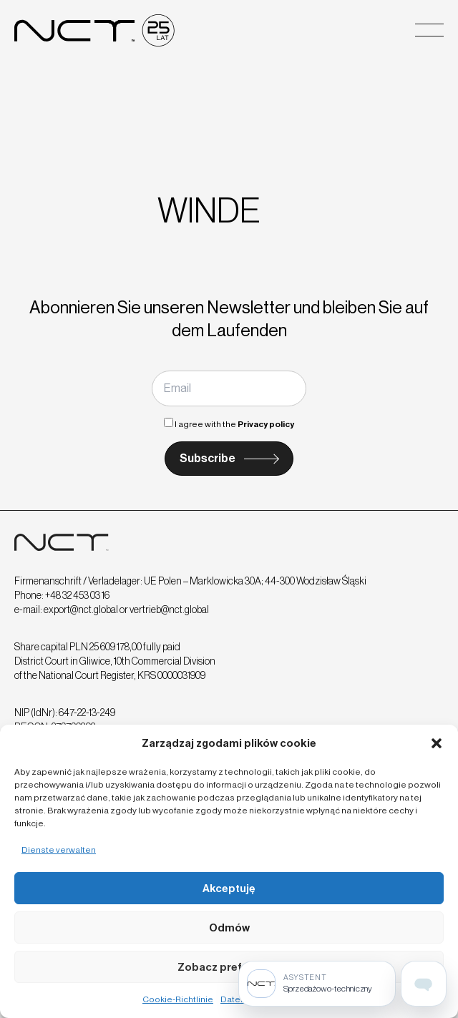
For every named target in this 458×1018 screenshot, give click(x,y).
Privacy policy (266, 424)
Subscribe (207, 458)
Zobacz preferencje (229, 967)
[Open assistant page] (424, 984)
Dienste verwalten (58, 850)
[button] (436, 743)
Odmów (229, 927)
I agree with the (229, 424)
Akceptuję (229, 888)
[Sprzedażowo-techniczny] (317, 984)
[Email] (229, 388)
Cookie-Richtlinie (177, 999)
